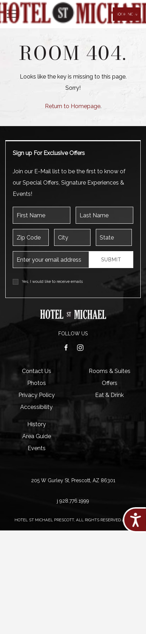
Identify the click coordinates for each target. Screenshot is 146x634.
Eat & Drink (109, 395)
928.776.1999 (74, 501)
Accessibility (36, 407)
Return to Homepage (72, 106)
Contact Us (36, 371)
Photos (36, 383)
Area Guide (36, 436)
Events (37, 448)
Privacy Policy (36, 395)
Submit (111, 259)
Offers (109, 383)
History (36, 424)
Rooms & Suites (109, 371)
